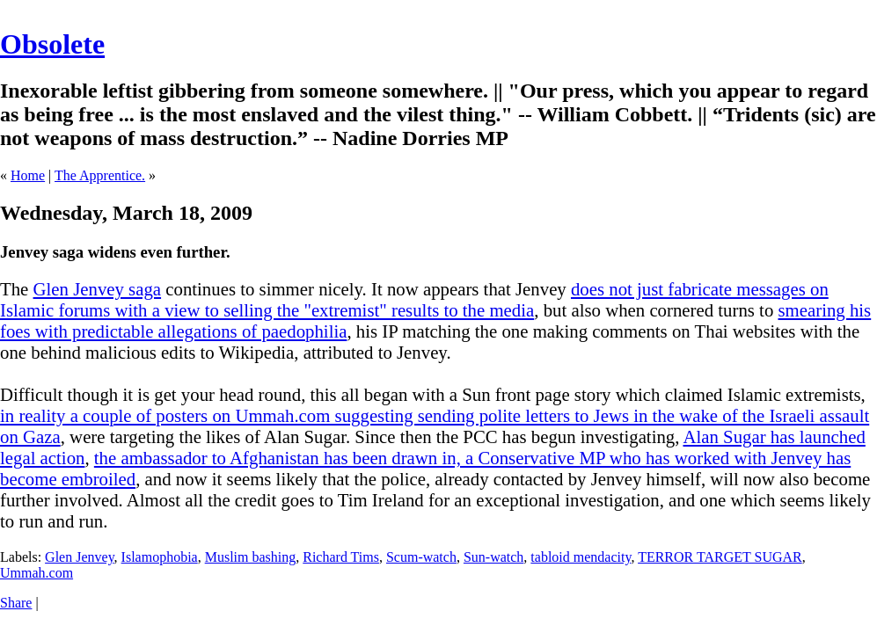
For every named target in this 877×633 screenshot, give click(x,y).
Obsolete (52, 44)
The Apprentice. (100, 175)
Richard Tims (341, 556)
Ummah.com (36, 572)
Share (16, 602)
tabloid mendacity (580, 556)
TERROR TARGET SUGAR (720, 556)
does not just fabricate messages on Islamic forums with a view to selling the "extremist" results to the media (414, 299)
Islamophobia (159, 556)
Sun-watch (493, 556)
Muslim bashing (250, 556)
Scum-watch (421, 556)
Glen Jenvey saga (97, 289)
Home (28, 175)
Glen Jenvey (79, 556)
